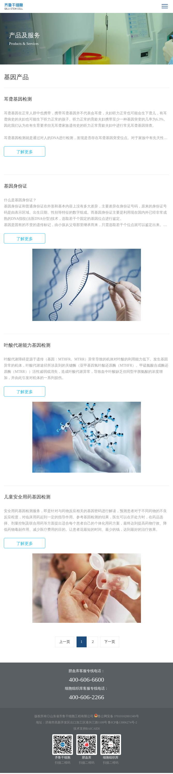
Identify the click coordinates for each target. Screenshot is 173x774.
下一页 (109, 642)
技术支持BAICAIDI (86, 728)
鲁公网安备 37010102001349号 (118, 716)
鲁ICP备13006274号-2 (122, 722)
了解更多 (24, 152)
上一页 (64, 642)
